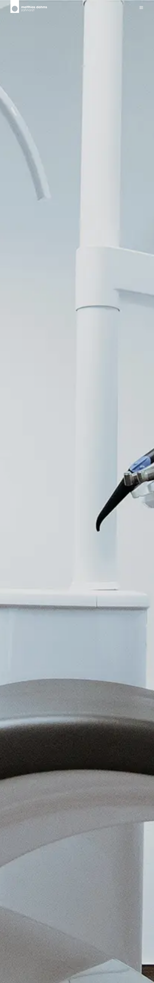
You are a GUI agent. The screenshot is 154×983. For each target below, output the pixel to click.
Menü (141, 7)
